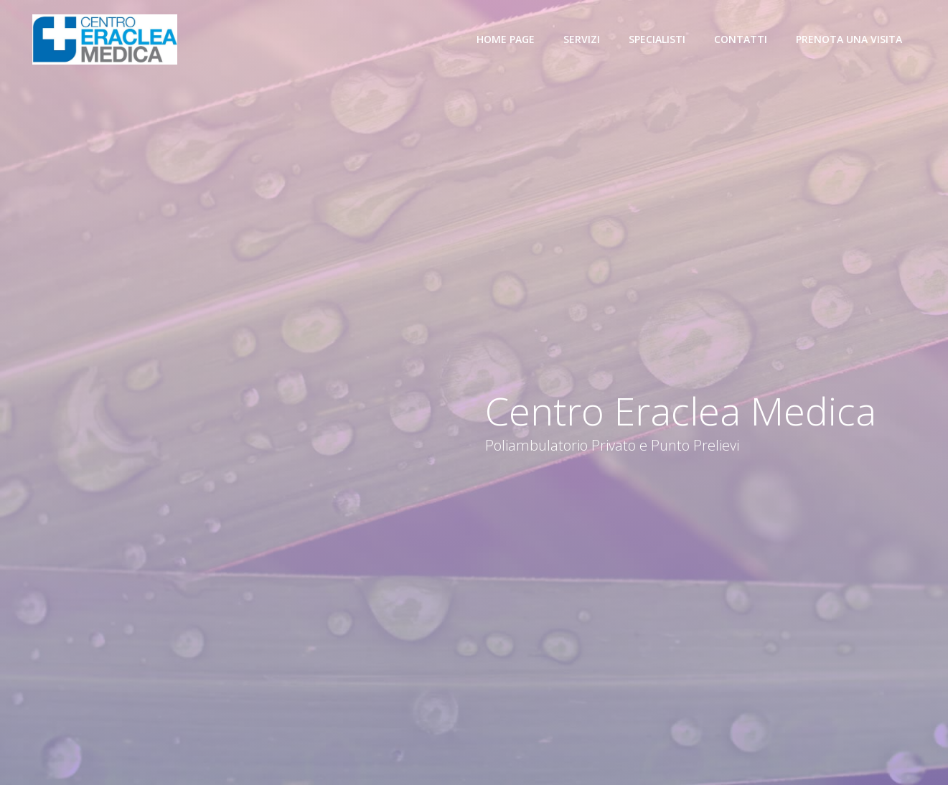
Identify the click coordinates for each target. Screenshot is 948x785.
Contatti (740, 39)
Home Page (506, 39)
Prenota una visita (849, 39)
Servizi (581, 39)
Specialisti (657, 39)
